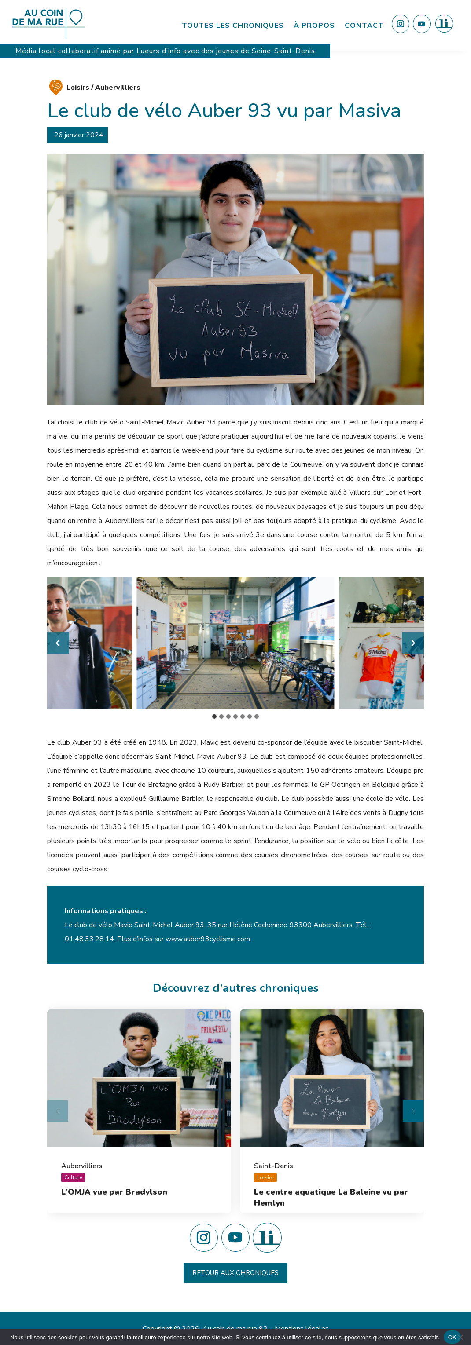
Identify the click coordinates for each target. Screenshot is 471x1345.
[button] (235, 643)
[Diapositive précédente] (57, 1111)
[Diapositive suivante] (413, 643)
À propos (314, 25)
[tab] (214, 716)
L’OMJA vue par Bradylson (114, 1192)
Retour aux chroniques (235, 1272)
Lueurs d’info (159, 51)
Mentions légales (302, 1329)
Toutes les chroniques (233, 25)
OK (452, 1337)
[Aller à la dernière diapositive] (58, 643)
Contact (364, 25)
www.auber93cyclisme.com (208, 939)
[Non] (460, 1337)
